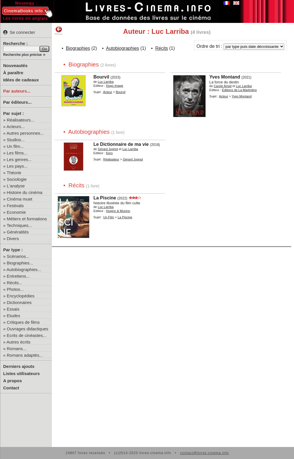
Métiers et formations (27, 218)
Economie (16, 212)
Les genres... (19, 159)
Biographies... (20, 262)
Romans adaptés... (25, 355)
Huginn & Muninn (118, 211)
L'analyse (16, 185)
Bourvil (101, 76)
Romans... (16, 348)
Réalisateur (111, 159)
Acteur (107, 92)
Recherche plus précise (22, 55)
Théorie (14, 172)
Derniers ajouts (18, 366)
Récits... (14, 282)
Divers (13, 238)
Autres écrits (18, 342)
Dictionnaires (19, 302)
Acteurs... (16, 126)
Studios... (16, 139)
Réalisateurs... (20, 119)
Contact (11, 387)
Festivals (15, 205)
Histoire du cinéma (24, 192)
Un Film (108, 217)
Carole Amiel (223, 86)
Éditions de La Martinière (239, 90)
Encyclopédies (21, 295)
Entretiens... (18, 276)
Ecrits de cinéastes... (26, 335)
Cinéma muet (19, 199)
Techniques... (19, 225)
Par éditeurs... (17, 102)
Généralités (18, 231)
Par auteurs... (16, 91)
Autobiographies (122, 48)
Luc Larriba (105, 81)
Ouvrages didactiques (27, 328)
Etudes (13, 315)
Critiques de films (23, 322)
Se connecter (19, 32)
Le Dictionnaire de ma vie (121, 144)
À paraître (13, 72)
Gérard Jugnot (108, 149)
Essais (13, 309)
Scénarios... (18, 256)
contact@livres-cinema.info (204, 453)
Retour (58, 31)
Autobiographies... (24, 269)
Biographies (78, 48)
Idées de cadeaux (21, 79)
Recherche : (15, 43)
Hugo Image (114, 85)
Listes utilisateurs (21, 373)
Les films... (17, 152)
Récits (161, 48)
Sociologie (17, 179)
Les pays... (17, 166)
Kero (109, 153)
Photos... (15, 289)
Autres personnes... (25, 133)
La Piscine (104, 197)
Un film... (15, 146)
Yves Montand (224, 76)
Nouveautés (15, 65)
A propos (12, 380)
